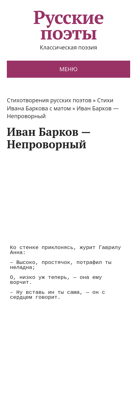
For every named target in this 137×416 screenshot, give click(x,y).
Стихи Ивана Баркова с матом (60, 104)
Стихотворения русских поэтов (49, 100)
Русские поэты (68, 24)
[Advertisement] (59, 196)
